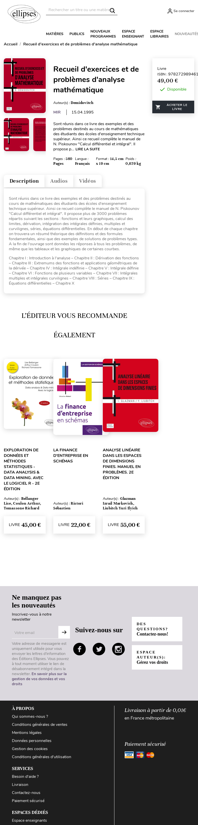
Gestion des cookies (30, 750)
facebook (79, 650)
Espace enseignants (29, 821)
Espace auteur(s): (152, 658)
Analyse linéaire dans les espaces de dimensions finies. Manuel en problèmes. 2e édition (122, 465)
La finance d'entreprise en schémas (70, 457)
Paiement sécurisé (28, 802)
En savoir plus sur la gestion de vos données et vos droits (39, 680)
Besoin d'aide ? (25, 778)
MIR (57, 112)
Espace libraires (159, 34)
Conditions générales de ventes (39, 726)
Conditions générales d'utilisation (41, 758)
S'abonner (64, 633)
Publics (76, 34)
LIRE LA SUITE (88, 149)
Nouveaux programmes (103, 34)
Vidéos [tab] (95, 181)
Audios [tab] (64, 181)
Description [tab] (26, 181)
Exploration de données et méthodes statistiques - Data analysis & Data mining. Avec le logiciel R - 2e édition (23, 471)
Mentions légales (27, 734)
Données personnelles (32, 742)
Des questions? (153, 630)
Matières (54, 34)
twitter (99, 650)
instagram (118, 650)
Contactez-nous (26, 794)
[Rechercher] (81, 10)
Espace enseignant (133, 34)
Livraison (20, 786)
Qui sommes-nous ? (30, 718)
